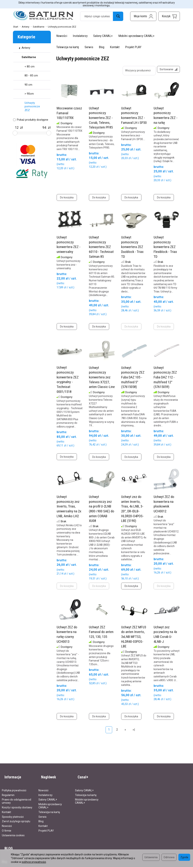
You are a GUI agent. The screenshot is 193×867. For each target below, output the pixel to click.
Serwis (89, 47)
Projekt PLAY (133, 47)
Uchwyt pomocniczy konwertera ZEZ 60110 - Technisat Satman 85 (101, 249)
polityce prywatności (34, 861)
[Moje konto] (143, 16)
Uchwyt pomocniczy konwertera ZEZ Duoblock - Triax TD (132, 249)
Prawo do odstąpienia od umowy (16, 798)
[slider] (15, 133)
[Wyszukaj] (118, 16)
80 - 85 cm (31, 75)
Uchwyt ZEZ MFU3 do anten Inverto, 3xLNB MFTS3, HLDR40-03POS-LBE (133, 639)
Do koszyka (67, 200)
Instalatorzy (80, 36)
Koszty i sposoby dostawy (17, 803)
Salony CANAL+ (103, 36)
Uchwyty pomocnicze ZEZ (32, 106)
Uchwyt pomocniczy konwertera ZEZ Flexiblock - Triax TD (165, 249)
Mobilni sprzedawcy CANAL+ (136, 36)
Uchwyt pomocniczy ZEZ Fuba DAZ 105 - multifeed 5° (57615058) (132, 380)
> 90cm (29, 93)
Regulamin (8, 791)
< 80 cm (30, 66)
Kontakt (114, 47)
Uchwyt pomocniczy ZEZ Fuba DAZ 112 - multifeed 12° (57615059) (165, 380)
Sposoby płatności (13, 813)
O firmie (6, 827)
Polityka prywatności (14, 786)
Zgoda (184, 857)
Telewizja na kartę (67, 47)
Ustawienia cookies (13, 831)
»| (134, 732)
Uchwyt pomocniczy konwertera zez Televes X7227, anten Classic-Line (102, 380)
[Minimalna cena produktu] (16, 127)
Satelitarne (29, 57)
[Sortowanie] (167, 70)
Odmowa (169, 857)
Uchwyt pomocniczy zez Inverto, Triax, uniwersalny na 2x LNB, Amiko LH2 (69, 509)
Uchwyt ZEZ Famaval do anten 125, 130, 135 (101, 634)
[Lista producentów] (136, 70)
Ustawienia (151, 857)
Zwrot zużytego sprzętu (16, 817)
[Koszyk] (169, 16)
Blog (101, 47)
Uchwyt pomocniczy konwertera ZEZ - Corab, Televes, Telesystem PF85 (101, 120)
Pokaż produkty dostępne (30, 119)
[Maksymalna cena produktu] (44, 127)
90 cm (28, 84)
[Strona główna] (43, 15)
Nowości (61, 36)
